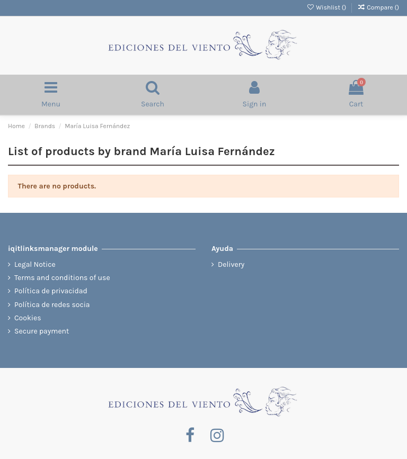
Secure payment (41, 331)
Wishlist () (327, 7)
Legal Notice (35, 264)
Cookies (27, 317)
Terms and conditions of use (62, 277)
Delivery (231, 264)
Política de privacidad (50, 290)
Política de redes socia (52, 304)
